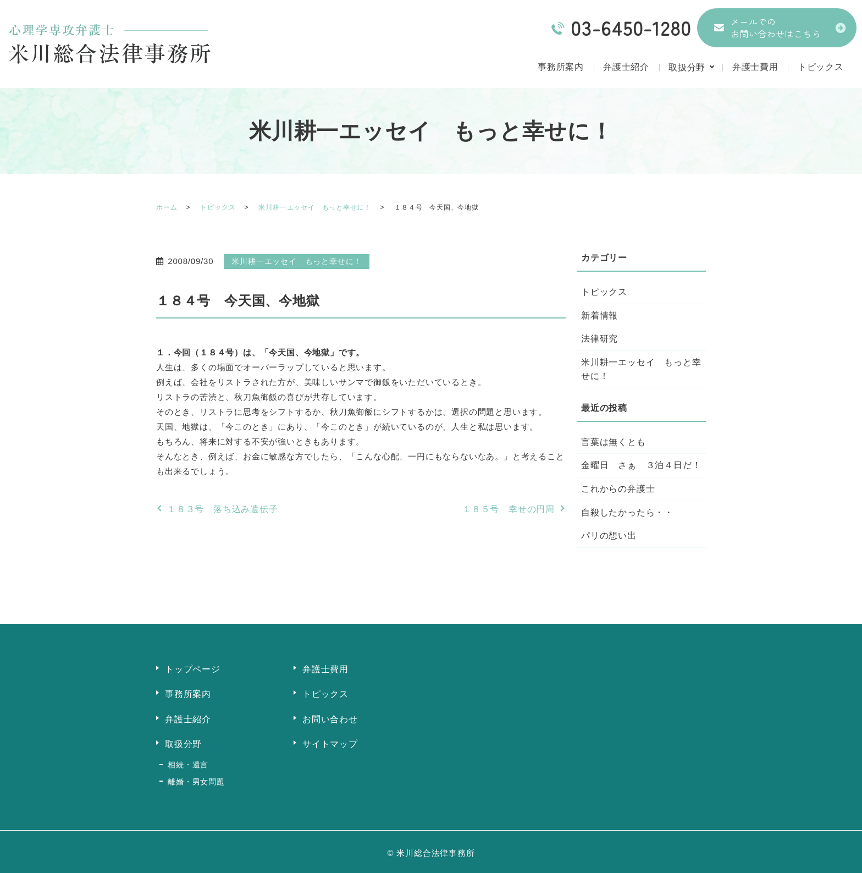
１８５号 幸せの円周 (508, 509)
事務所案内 (560, 67)
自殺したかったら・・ (627, 512)
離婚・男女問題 (196, 779)
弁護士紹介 (626, 67)
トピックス (821, 67)
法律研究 (599, 338)
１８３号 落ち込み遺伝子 (222, 509)
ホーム (166, 207)
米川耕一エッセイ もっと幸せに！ (314, 207)
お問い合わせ (330, 718)
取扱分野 (686, 67)
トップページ (192, 669)
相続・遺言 (188, 763)
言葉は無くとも (613, 442)
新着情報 (599, 315)
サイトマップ (330, 743)
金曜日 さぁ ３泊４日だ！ (641, 465)
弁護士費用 (755, 67)
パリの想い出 (609, 535)
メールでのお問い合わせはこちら (776, 27)
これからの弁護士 (618, 488)
